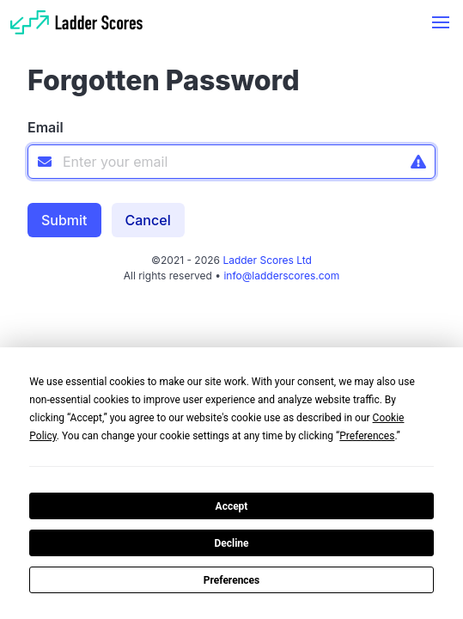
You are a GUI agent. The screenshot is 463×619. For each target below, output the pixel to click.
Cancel (148, 220)
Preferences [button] (366, 436)
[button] (440, 22)
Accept (232, 506)
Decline (231, 543)
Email (45, 127)
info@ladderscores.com (281, 275)
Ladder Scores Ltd (266, 260)
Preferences (232, 580)
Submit (64, 220)
